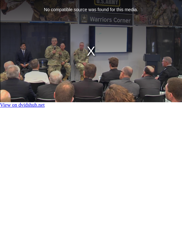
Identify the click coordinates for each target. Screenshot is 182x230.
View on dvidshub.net (22, 105)
